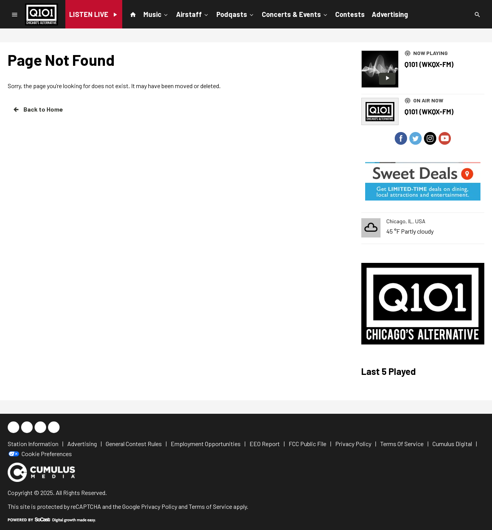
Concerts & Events (295, 13)
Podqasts (235, 13)
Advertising (390, 14)
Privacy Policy (159, 506)
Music (156, 13)
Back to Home (37, 109)
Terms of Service (210, 506)
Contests (350, 14)
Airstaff (192, 13)
